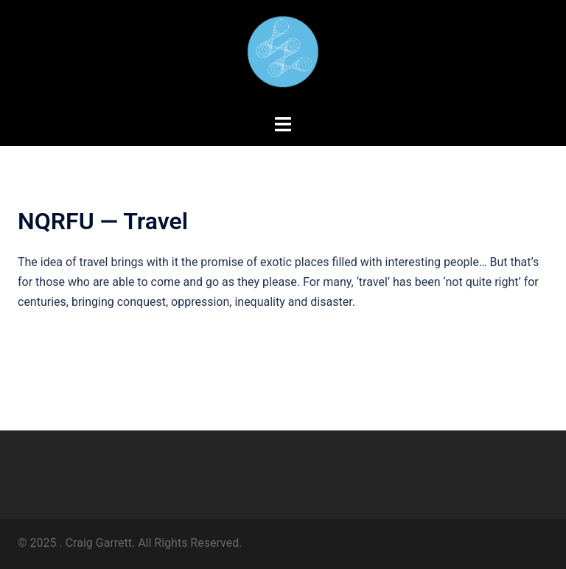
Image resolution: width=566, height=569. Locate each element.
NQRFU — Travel (103, 221)
